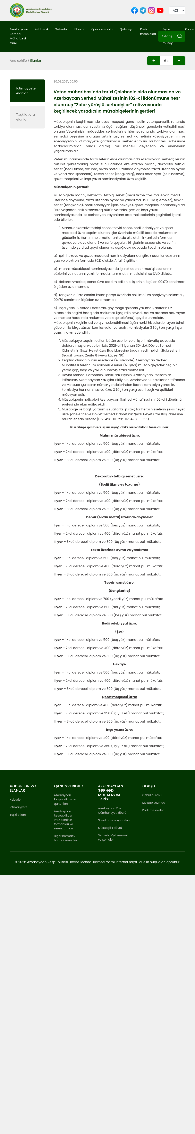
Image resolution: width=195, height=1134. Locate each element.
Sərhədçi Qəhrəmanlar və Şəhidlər (114, 837)
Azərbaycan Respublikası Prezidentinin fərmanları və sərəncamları (63, 819)
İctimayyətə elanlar (26, 91)
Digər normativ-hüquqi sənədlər (65, 838)
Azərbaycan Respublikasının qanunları (65, 799)
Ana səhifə (18, 60)
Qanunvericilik (102, 29)
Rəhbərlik (42, 29)
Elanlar (79, 29)
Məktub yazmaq (153, 803)
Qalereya (127, 29)
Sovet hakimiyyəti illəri (114, 820)
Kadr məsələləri (148, 31)
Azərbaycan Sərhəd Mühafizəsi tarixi (19, 36)
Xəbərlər (61, 29)
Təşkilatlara (18, 815)
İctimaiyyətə (18, 807)
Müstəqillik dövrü (110, 828)
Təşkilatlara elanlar (25, 117)
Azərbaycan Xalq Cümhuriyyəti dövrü (112, 810)
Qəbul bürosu (151, 795)
